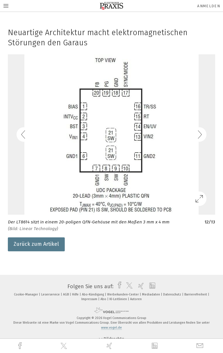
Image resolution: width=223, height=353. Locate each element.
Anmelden (208, 5)
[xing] (110, 346)
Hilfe (76, 294)
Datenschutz (172, 294)
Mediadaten (151, 294)
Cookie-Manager (26, 294)
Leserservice (51, 294)
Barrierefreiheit (196, 294)
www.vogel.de (111, 327)
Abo (103, 299)
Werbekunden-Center (123, 294)
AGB (66, 294)
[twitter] (64, 346)
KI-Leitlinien (118, 299)
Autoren (136, 299)
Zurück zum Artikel (36, 244)
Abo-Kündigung (93, 294)
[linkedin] (155, 346)
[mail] (201, 345)
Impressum (89, 299)
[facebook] (20, 345)
